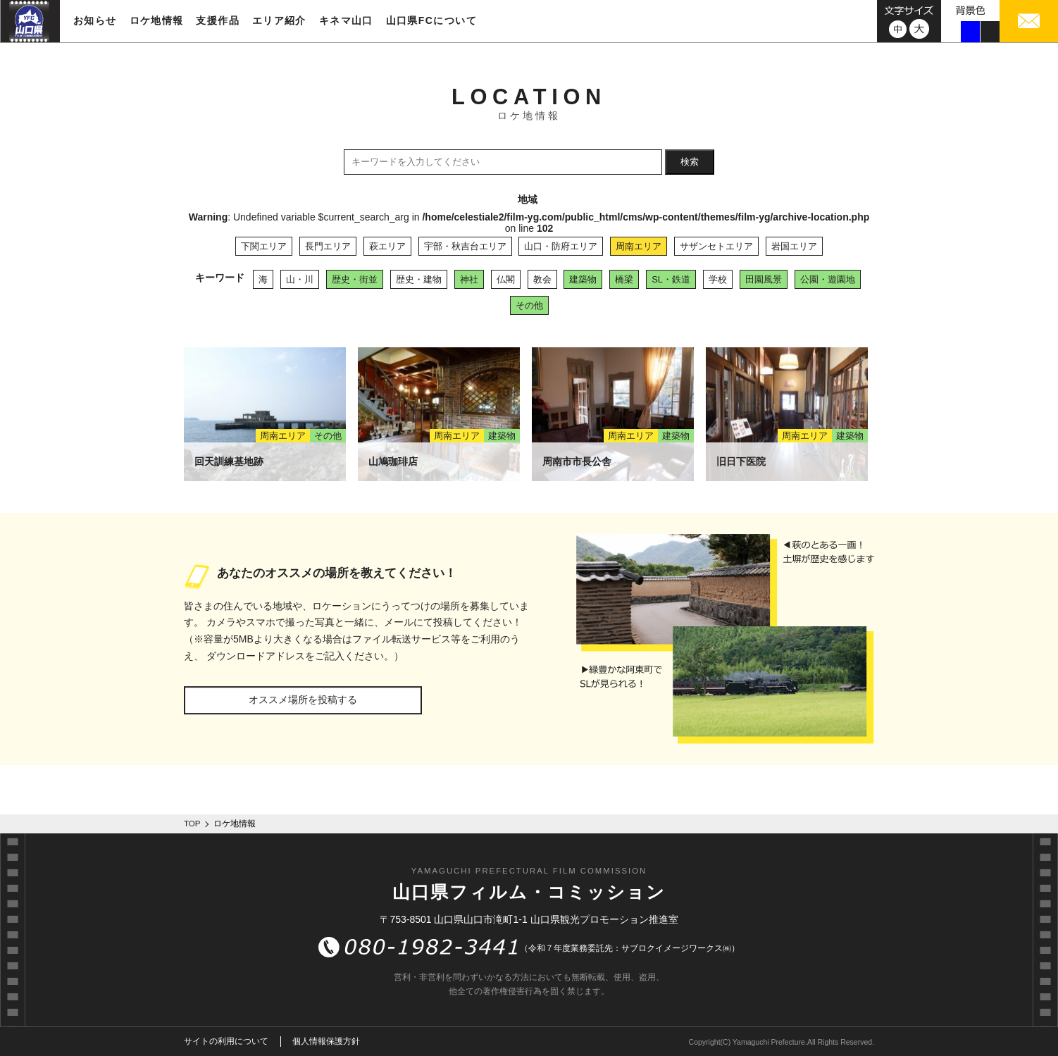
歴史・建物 (419, 279)
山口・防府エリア (560, 246)
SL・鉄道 (671, 279)
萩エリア (387, 246)
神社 (469, 279)
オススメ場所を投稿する (303, 699)
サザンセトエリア (716, 246)
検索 (689, 161)
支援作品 (217, 20)
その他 (529, 305)
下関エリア (264, 246)
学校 (718, 279)
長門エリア (328, 246)
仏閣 (506, 279)
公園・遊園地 (827, 279)
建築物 (583, 279)
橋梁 (624, 279)
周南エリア (638, 246)
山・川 (299, 279)
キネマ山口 (346, 20)
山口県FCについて (431, 20)
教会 (542, 279)
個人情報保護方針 (326, 1041)
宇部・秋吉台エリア (465, 246)
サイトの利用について (226, 1041)
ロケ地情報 (157, 20)
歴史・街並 (355, 279)
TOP (192, 823)
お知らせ (95, 20)
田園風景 (763, 279)
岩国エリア (794, 246)
